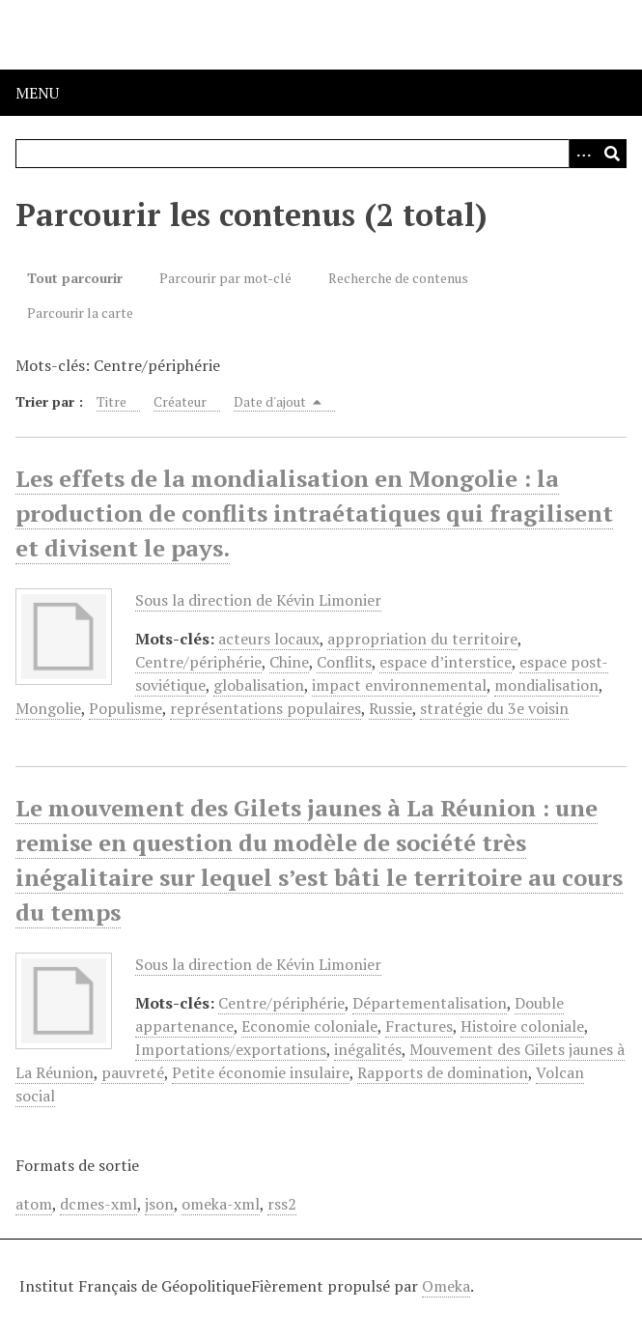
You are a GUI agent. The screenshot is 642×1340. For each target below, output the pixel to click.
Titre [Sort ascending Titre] (111, 401)
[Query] (321, 153)
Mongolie (48, 708)
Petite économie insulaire (260, 1072)
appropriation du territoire (422, 638)
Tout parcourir (75, 278)
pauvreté (132, 1072)
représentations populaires (265, 708)
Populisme (125, 708)
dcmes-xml (98, 1203)
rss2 (281, 1203)
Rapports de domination (442, 1072)
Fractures (419, 1026)
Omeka (446, 1286)
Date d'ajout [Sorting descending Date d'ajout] (277, 401)
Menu (37, 92)
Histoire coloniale (522, 1026)
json (159, 1203)
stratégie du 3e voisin (494, 708)
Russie (390, 708)
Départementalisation (429, 1002)
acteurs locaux (269, 638)
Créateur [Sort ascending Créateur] (180, 401)
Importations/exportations (230, 1049)
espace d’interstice (445, 661)
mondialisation (546, 685)
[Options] (583, 153)
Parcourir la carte (80, 312)
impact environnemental (399, 685)
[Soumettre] (612, 153)
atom (33, 1203)
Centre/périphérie (198, 661)
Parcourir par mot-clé (225, 278)
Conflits (344, 661)
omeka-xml (220, 1203)
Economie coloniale (309, 1026)
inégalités (368, 1049)
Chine (289, 661)
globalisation (258, 685)
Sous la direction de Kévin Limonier (258, 600)
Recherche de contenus (398, 278)
